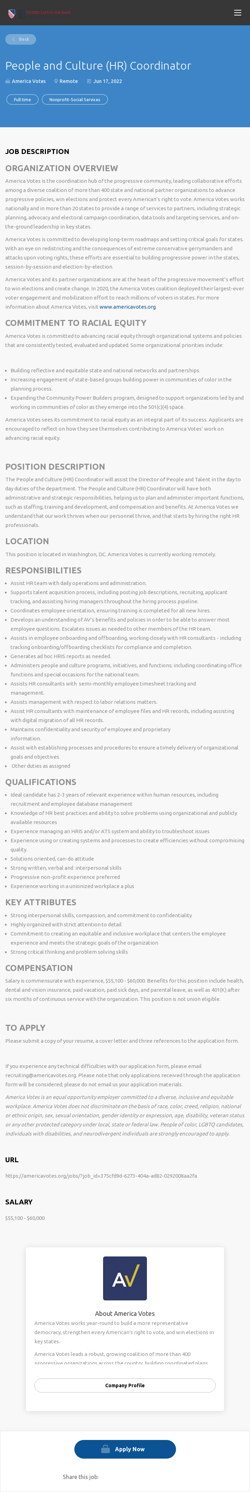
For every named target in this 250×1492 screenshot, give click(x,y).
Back (23, 39)
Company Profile (125, 1385)
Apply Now (130, 1449)
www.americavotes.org (128, 307)
